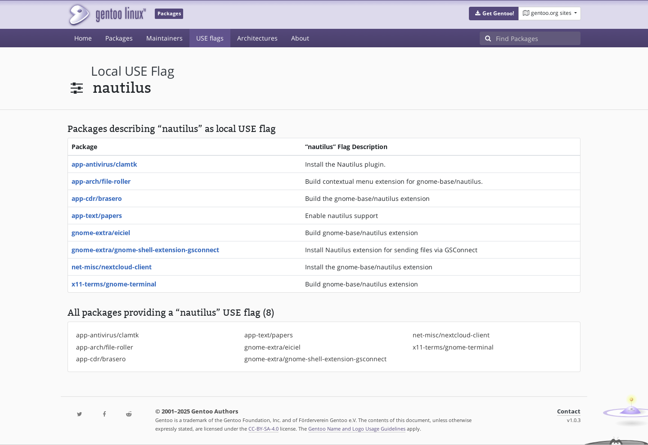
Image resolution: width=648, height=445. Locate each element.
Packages (119, 38)
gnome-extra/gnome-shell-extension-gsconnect (145, 249)
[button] (494, 13)
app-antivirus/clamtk (104, 164)
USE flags (210, 38)
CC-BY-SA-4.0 (263, 428)
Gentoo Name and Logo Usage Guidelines (356, 428)
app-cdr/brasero (97, 198)
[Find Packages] (538, 38)
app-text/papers (97, 215)
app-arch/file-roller (101, 181)
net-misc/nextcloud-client (112, 267)
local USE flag (132, 71)
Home (83, 38)
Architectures (257, 38)
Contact (568, 411)
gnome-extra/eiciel (101, 232)
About (300, 38)
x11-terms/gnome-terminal (114, 284)
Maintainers (164, 38)
